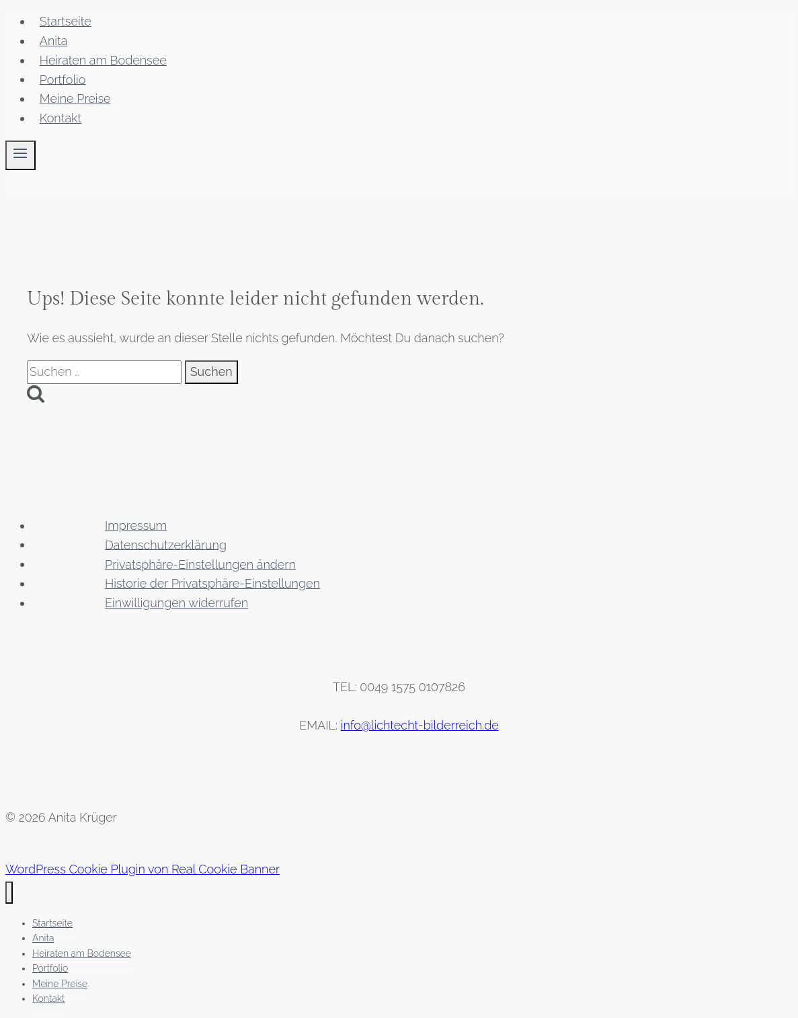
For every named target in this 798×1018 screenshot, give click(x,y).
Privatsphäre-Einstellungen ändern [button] (200, 564)
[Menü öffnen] (20, 155)
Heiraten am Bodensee (103, 60)
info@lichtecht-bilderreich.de (420, 725)
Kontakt (60, 118)
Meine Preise (75, 98)
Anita (54, 41)
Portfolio (63, 79)
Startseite (65, 21)
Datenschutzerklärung (166, 544)
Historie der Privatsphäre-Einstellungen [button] (212, 583)
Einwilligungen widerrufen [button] (176, 603)
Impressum (136, 525)
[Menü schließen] (9, 893)
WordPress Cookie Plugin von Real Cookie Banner (142, 869)
